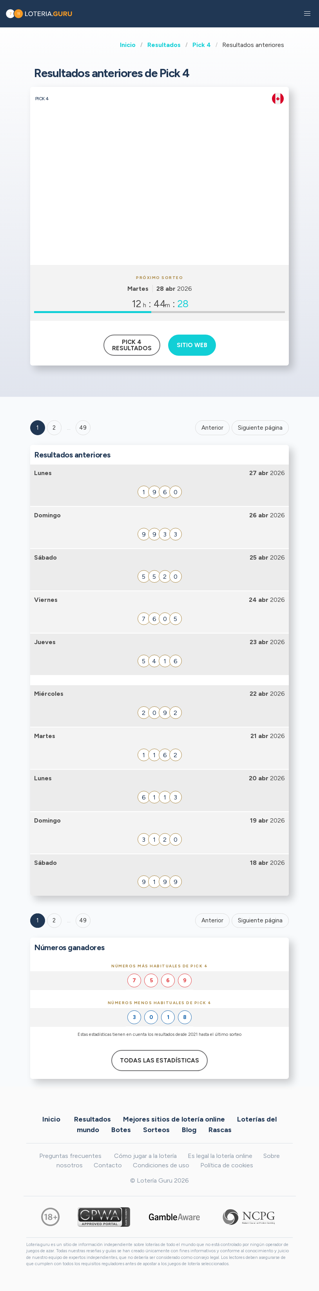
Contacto (108, 1165)
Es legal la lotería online (220, 1156)
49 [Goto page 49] (83, 920)
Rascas (220, 1129)
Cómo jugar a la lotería (145, 1156)
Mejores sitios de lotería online (174, 1119)
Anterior (212, 427)
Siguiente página (260, 427)
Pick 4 (201, 45)
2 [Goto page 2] (54, 427)
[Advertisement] (159, 206)
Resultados (164, 45)
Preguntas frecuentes (70, 1156)
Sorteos (156, 1129)
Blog (189, 1129)
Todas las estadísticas (159, 1060)
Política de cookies (226, 1165)
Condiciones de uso (161, 1165)
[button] (307, 13)
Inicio (128, 45)
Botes (121, 1129)
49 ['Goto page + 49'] (83, 427)
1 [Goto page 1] (37, 427)
